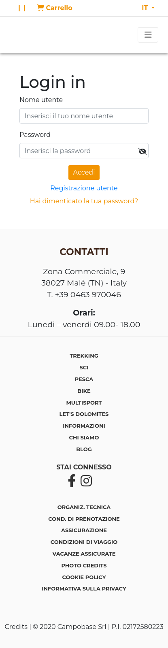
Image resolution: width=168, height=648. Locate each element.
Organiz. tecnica (84, 507)
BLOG (84, 449)
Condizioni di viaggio (84, 542)
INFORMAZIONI (84, 425)
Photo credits (83, 565)
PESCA (84, 379)
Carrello (54, 8)
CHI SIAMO (84, 437)
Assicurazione (84, 530)
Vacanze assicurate (83, 553)
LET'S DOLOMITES (84, 414)
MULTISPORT (84, 402)
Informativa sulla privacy (84, 588)
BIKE (84, 391)
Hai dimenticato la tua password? (84, 201)
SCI (84, 367)
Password (35, 135)
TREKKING (84, 355)
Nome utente (41, 100)
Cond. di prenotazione (83, 519)
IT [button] (146, 8)
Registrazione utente (83, 188)
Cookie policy (84, 577)
